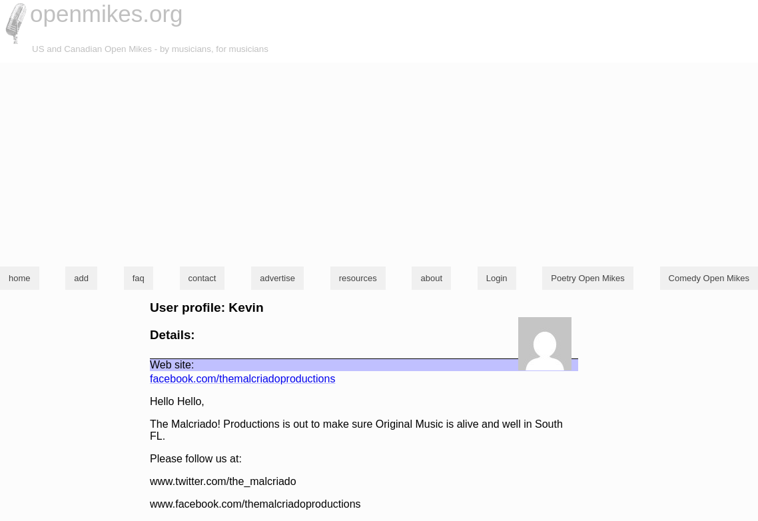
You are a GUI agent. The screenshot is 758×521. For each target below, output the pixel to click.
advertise (277, 278)
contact (202, 278)
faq (139, 278)
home (20, 278)
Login (497, 278)
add (81, 278)
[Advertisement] (379, 162)
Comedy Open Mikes (709, 278)
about (431, 278)
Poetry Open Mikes (588, 278)
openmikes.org (106, 14)
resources (358, 278)
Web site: (172, 364)
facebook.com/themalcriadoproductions (242, 378)
